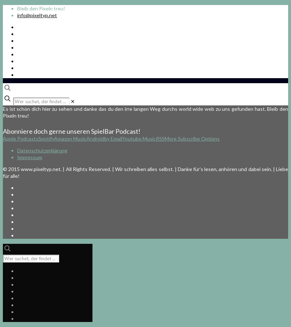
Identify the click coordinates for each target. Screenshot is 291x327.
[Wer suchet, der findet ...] (41, 101)
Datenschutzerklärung (42, 150)
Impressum (29, 157)
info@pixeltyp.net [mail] (37, 15)
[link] (73, 101)
